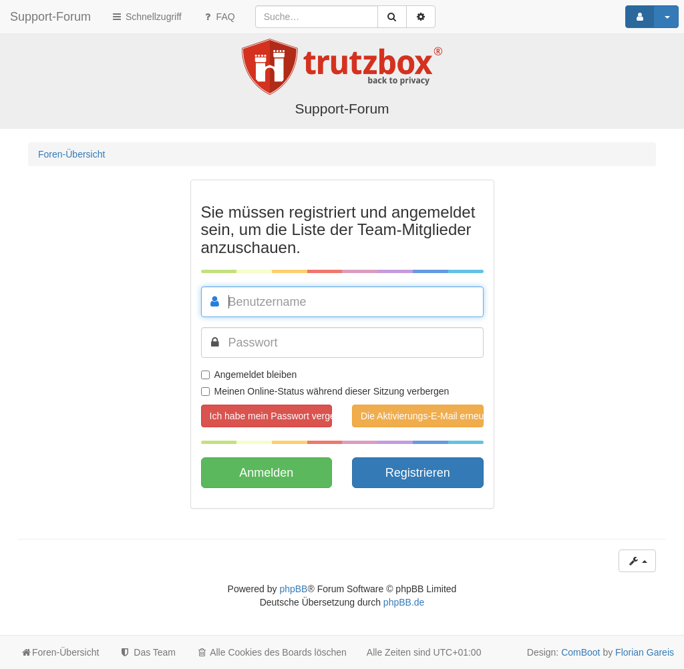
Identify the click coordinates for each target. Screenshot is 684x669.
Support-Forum (50, 16)
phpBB (293, 589)
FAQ (218, 16)
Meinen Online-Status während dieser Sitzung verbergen (325, 391)
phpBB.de (404, 602)
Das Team (147, 652)
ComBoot (580, 652)
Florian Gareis (644, 652)
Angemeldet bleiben (249, 374)
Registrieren (417, 472)
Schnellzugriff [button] (146, 16)
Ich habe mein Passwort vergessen (271, 416)
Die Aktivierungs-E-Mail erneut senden (422, 416)
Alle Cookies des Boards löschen (271, 652)
